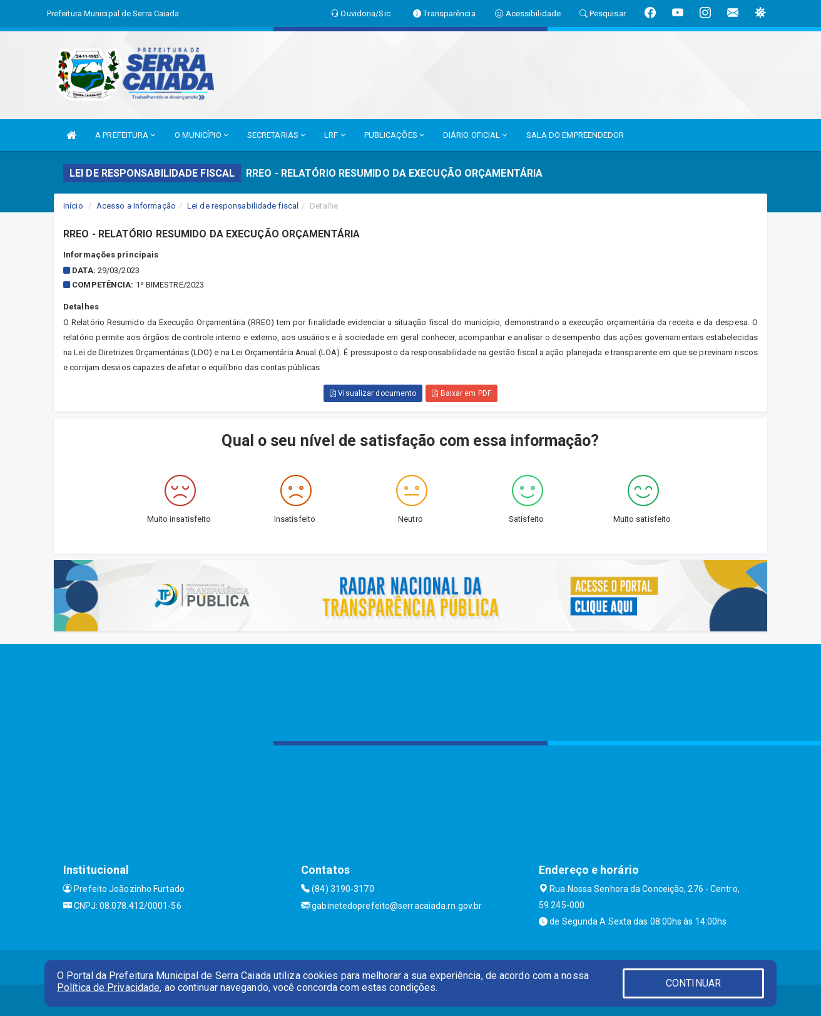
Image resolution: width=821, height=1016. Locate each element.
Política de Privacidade (108, 987)
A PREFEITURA (125, 135)
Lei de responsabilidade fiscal (242, 205)
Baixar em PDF (461, 393)
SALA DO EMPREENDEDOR (575, 135)
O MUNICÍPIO (201, 135)
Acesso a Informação (136, 205)
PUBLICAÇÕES (394, 135)
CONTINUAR (693, 983)
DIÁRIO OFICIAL (475, 135)
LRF (334, 135)
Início (73, 205)
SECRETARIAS (276, 135)
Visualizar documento (373, 393)
